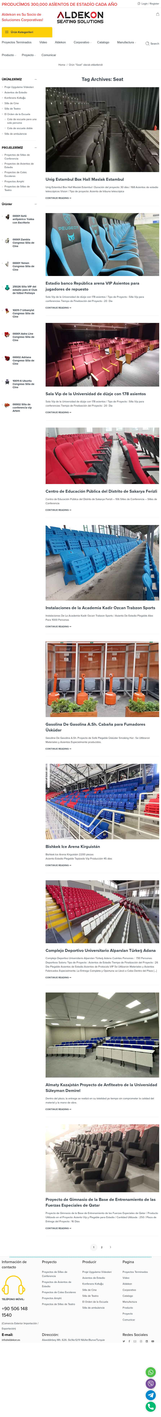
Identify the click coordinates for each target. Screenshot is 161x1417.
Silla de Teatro (13, 108)
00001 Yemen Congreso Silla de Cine (23, 266)
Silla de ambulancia (16, 133)
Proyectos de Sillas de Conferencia (17, 156)
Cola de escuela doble (20, 128)
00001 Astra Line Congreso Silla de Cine (23, 337)
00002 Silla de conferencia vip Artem (22, 408)
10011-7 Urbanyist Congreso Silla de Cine (23, 313)
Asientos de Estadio (16, 92)
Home (61, 64)
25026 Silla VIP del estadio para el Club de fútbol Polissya (25, 290)
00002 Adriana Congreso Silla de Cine (23, 361)
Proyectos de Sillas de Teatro (17, 188)
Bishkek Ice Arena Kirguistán (73, 846)
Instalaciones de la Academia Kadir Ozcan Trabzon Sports (100, 607)
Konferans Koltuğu (15, 97)
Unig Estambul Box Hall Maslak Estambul (85, 179)
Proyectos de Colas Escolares (16, 174)
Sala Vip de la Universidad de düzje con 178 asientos (96, 393)
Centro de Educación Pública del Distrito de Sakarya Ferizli (101, 491)
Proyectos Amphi (14, 181)
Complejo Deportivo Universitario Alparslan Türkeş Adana (101, 950)
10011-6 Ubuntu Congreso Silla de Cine (23, 384)
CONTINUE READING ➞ (58, 198)
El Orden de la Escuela (17, 114)
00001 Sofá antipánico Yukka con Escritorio (23, 219)
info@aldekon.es (11, 1339)
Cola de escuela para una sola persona (22, 121)
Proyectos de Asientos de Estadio (19, 165)
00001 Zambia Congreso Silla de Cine (23, 243)
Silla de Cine (12, 103)
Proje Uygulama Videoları (19, 87)
